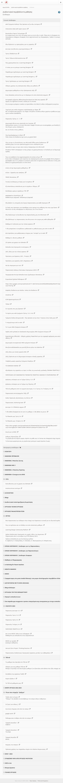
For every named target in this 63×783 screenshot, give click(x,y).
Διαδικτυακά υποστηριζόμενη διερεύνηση (18, 502)
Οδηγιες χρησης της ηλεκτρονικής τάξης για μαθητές (23, 86)
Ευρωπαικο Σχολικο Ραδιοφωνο (16, 279)
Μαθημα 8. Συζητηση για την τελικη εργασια (20, 224)
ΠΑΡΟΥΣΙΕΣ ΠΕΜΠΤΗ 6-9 (14, 629)
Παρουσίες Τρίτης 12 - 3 (14, 119)
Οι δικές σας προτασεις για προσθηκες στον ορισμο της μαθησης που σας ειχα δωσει (32, 207)
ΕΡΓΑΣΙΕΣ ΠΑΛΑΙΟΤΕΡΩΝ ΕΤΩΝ (14, 511)
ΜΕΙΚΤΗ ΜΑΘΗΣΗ (10, 569)
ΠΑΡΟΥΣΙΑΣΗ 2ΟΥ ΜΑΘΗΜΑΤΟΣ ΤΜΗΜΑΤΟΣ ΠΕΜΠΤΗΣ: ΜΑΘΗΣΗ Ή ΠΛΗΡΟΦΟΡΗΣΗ (32, 375)
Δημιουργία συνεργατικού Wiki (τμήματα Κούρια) (21, 343)
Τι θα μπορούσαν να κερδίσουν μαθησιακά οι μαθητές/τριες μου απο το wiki (30, 228)
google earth (10, 713)
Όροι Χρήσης (33, 781)
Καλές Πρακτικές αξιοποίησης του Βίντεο (19, 398)
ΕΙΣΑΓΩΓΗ (8, 451)
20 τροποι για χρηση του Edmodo (17, 242)
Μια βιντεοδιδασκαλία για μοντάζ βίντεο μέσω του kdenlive (25, 347)
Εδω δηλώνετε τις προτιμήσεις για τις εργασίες (21, 44)
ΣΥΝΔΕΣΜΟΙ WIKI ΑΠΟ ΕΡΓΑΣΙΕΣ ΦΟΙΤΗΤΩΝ (18, 758)
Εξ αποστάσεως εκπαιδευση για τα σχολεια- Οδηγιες (22, 186)
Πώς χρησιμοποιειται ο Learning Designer (19, 63)
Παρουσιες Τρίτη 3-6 (13, 620)
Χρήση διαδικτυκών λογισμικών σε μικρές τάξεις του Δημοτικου (26, 534)
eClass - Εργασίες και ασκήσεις (16, 172)
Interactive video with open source (17, 29)
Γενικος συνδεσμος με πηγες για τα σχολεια (20, 182)
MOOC (7, 574)
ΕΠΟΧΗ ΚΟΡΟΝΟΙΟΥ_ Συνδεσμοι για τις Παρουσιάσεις (22, 546)
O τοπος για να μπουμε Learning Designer (19, 67)
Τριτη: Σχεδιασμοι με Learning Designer (19, 81)
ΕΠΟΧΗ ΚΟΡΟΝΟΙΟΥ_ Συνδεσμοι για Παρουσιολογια (21, 551)
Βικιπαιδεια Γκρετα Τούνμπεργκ (16, 33)
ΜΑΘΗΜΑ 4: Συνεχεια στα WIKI (15, 474)
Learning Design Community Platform (18, 530)
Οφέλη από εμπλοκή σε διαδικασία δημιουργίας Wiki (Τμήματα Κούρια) (28, 332)
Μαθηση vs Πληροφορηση (13, 560)
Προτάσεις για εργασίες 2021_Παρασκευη (19, 261)
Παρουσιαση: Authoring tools (15, 402)
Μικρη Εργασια (10, 768)
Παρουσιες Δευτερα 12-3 (14, 610)
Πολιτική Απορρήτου (43, 781)
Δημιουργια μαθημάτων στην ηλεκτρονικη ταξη (21, 90)
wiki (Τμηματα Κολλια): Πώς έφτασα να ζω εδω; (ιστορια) (24, 24)
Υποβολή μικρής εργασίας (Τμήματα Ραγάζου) (20, 361)
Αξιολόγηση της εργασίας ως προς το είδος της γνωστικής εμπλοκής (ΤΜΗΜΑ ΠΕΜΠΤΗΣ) (33, 370)
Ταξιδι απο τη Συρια (13, 697)
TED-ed (8, 657)
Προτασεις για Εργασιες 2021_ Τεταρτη (18, 256)
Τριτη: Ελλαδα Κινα (12, 53)
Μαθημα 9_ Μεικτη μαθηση (15, 238)
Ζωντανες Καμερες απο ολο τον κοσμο (18, 709)
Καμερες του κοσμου (13, 745)
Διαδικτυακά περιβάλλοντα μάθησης (19, 7)
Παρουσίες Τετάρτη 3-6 (14, 624)
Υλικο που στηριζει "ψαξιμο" (15, 692)
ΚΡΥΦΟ (8, 516)
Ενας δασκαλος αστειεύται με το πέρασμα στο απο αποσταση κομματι (28, 95)
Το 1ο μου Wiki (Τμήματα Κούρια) (17, 327)
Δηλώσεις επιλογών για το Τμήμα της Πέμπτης (21, 384)
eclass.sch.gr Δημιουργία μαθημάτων (18, 168)
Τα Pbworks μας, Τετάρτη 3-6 (15, 421)
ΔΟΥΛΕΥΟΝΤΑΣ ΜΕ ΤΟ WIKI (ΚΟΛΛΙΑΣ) (17, 583)
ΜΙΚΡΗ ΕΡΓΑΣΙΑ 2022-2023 (13, 688)
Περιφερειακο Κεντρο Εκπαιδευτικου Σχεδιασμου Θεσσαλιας (25, 275)
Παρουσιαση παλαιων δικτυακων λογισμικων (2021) (22, 270)
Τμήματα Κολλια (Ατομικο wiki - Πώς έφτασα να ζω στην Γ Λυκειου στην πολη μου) (31, 318)
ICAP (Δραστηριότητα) (13, 299)
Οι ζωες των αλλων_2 (13, 704)
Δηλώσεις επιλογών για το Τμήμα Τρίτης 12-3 (20, 379)
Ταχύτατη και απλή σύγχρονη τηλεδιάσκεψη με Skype (23, 109)
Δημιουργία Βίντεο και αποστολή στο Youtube (20, 123)
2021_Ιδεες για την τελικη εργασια (17, 251)
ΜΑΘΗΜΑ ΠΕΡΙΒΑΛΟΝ (12, 456)
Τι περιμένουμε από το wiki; (15, 322)
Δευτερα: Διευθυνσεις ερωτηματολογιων (19, 49)
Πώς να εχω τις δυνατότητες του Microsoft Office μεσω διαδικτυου (27, 142)
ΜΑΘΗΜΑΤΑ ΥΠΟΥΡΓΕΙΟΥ (14, 195)
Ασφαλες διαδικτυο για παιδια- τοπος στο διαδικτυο (22, 290)
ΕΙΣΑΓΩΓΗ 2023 (10, 606)
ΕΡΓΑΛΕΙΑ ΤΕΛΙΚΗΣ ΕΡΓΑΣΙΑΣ (14, 507)
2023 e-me (8, 763)
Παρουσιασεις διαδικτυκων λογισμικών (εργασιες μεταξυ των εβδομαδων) (29, 653)
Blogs (6, 497)
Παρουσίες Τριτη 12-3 (13, 615)
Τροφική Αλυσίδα (12, 737)
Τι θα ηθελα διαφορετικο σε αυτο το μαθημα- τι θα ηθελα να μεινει (27, 412)
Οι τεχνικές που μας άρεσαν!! (15, 309)
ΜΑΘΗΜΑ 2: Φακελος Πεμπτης (15, 470)
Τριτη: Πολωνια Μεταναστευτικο (16, 58)
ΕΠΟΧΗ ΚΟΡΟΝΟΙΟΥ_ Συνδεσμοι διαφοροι (18, 555)
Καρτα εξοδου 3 (11, 678)
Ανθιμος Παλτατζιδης (13, 436)
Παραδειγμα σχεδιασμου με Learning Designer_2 (21, 76)
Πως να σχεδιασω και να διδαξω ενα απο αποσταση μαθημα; (25, 525)
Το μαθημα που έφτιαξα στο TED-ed (17, 662)
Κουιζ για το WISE (12, 432)
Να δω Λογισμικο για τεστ (14, 265)
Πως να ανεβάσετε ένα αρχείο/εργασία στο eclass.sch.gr (24, 157)
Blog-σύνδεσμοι (10, 587)
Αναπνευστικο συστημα (14, 488)
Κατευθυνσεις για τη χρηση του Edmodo (19, 484)
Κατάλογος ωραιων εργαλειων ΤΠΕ (17, 191)
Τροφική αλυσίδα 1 (12, 723)
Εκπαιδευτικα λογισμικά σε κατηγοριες (18, 247)
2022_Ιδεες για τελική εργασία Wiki (17, 352)
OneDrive (9, 295)
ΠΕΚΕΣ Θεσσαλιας (12, 177)
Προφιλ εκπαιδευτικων (12, 597)
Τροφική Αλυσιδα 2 (12, 730)
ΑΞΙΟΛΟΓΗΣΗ (9, 493)
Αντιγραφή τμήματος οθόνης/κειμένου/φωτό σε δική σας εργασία (26, 99)
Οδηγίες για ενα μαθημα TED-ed (16, 667)
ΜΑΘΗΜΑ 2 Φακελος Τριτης (14, 461)
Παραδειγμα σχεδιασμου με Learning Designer (21, 72)
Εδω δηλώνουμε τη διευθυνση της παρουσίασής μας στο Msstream (27, 215)
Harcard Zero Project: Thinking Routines (19, 648)
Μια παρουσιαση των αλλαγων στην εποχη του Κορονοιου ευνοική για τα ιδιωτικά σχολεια (34, 520)
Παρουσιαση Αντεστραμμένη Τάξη (17, 393)
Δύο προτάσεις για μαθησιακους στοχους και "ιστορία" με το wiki (26, 233)
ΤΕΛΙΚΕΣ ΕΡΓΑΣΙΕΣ (10, 772)
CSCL (7, 479)
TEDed (8, 304)
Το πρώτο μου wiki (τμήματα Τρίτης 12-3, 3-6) (20, 313)
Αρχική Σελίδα (6, 7)
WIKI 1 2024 (8, 754)
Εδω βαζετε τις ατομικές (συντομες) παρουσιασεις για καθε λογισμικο (28, 203)
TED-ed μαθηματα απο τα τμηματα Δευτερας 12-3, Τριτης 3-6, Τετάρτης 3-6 (29, 389)
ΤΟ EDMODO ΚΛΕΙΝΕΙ (13, 366)
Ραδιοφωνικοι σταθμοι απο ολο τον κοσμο (19, 718)
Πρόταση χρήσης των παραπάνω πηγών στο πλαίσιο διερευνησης (27, 749)
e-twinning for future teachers (14, 564)
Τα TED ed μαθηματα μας (14, 683)
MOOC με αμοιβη (12, 641)
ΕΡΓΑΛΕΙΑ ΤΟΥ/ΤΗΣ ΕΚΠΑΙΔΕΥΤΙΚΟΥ (16, 592)
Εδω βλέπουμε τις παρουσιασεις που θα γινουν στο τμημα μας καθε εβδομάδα (30, 219)
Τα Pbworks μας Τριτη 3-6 (14, 416)
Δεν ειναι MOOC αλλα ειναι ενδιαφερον (19, 634)
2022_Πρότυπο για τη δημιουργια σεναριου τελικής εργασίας (25, 356)
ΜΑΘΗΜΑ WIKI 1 (10, 465)
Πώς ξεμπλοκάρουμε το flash (15, 135)
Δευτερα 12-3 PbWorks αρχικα (16, 407)
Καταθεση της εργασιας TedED (16, 674)
